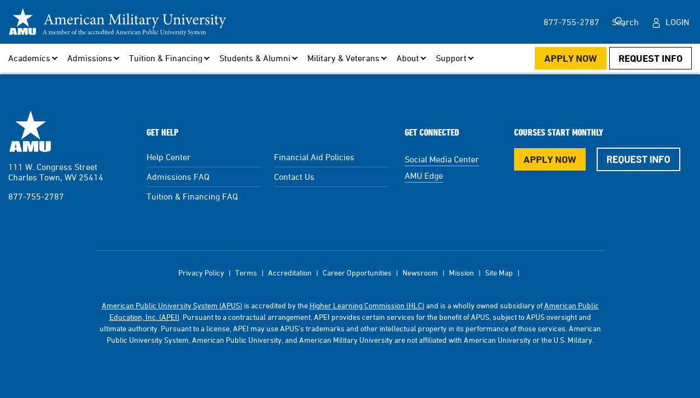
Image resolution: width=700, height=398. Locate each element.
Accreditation (290, 272)
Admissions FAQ (178, 177)
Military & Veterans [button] (343, 58)
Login (677, 22)
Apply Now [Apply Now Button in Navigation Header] (570, 58)
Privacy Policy (201, 272)
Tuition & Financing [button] (165, 58)
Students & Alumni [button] (254, 58)
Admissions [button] (89, 58)
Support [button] (451, 58)
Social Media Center (442, 159)
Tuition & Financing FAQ (192, 196)
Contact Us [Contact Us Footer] (294, 177)
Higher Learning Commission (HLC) (367, 305)
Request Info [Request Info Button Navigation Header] (650, 58)
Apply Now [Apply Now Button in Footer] (549, 159)
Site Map (499, 272)
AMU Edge (424, 175)
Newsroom (420, 272)
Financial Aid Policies (314, 157)
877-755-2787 (36, 196)
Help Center (169, 157)
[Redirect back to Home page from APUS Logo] (117, 21)
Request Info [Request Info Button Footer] (638, 159)
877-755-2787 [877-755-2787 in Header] (552, 22)
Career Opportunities (357, 272)
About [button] (407, 58)
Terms (246, 272)
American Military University (30, 131)
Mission (461, 272)
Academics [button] (29, 58)
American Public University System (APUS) (172, 305)
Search (622, 22)
